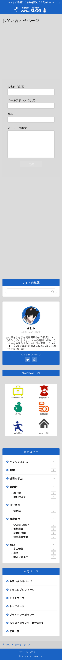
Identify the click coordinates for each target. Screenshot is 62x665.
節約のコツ (34, 501)
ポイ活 (34, 498)
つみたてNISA (34, 529)
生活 (34, 558)
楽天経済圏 (34, 538)
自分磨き (33, 509)
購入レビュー (34, 562)
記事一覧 (15, 636)
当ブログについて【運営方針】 (27, 628)
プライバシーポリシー (22, 619)
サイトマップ (17, 603)
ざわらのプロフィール (22, 594)
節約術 (33, 491)
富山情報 (34, 553)
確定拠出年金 (34, 541)
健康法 (34, 515)
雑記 (33, 549)
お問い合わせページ (21, 586)
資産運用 (33, 523)
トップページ (17, 611)
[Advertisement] (31, 53)
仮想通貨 (34, 534)
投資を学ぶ (33, 483)
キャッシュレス (33, 466)
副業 (33, 475)
